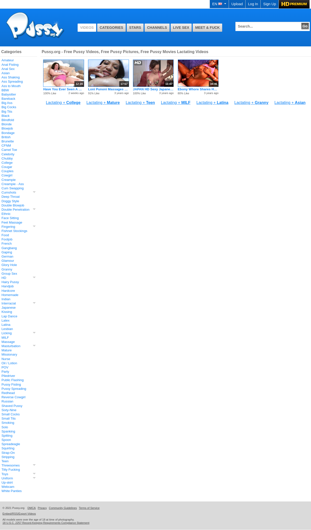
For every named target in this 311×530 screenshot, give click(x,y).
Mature (6, 350)
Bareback (8, 98)
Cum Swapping (12, 188)
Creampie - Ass (12, 184)
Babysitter (8, 94)
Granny (6, 269)
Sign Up (269, 4)
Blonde (6, 124)
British (6, 137)
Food (5, 235)
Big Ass (6, 103)
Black (5, 116)
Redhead (8, 393)
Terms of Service (89, 507)
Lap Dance (9, 316)
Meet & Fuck (207, 28)
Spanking (8, 431)
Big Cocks (8, 107)
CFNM (6, 145)
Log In (253, 4)
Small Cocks (10, 414)
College (7, 163)
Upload (237, 4)
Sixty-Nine (8, 410)
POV (4, 367)
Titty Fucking (10, 469)
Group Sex (9, 273)
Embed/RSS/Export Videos (19, 513)
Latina (5, 325)
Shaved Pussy (11, 406)
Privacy (42, 507)
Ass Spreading (12, 81)
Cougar (6, 167)
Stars (135, 28)
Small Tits (8, 418)
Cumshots (8, 192)
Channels (157, 28)
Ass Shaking (10, 77)
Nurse (5, 359)
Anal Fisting (10, 64)
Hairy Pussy (10, 282)
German (7, 256)
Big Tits (6, 111)
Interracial (8, 303)
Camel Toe (9, 150)
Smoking (7, 423)
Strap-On (8, 453)
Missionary (9, 354)
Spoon (6, 440)
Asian (5, 73)
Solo (4, 427)
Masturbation (10, 346)
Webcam (7, 487)
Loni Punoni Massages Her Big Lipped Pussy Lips (108, 89)
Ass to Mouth (11, 86)
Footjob (6, 239)
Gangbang (9, 248)
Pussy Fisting (11, 384)
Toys (4, 474)
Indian (5, 299)
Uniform (7, 478)
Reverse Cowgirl (13, 397)
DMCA (32, 507)
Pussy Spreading (13, 389)
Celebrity (7, 154)
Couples (7, 171)
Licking (6, 333)
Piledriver (8, 376)
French (6, 243)
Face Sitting (10, 218)
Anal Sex (8, 69)
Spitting (6, 435)
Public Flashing (12, 380)
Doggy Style (10, 201)
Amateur (7, 60)
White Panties (11, 491)
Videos (87, 28)
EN (219, 4)
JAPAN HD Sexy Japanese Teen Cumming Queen (153, 89)
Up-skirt (7, 482)
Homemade (9, 295)
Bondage (8, 133)
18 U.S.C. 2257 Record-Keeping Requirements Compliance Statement (45, 522)
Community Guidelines (63, 507)
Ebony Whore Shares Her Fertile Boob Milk (198, 89)
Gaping (6, 252)
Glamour (7, 261)
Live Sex (181, 28)
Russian (7, 401)
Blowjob (7, 128)
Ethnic (6, 214)
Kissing (6, 312)
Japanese (8, 307)
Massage (8, 342)
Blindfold (7, 120)
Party (5, 371)
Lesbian (7, 329)
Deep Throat (10, 197)
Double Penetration (15, 209)
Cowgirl (6, 175)
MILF (5, 337)
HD (3, 278)
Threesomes (10, 465)
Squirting (7, 448)
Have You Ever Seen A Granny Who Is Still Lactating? (63, 89)
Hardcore (8, 291)
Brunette (7, 141)
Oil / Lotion (9, 363)
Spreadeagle (10, 444)
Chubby (7, 158)
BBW (5, 90)
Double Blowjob (12, 205)
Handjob (7, 286)
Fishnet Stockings (14, 231)
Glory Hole (9, 265)
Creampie (8, 180)
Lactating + (63, 102)
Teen (5, 461)
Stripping (7, 457)
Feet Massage (11, 222)
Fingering (8, 227)
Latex (5, 320)
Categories (111, 28)
